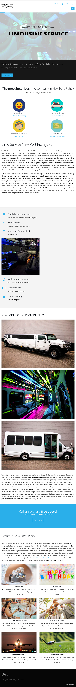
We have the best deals (57, 136)
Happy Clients (19, 113)
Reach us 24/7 (19, 136)
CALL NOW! (38, 520)
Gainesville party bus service (52, 558)
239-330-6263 (70, 684)
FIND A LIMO (7, 75)
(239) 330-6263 (62, 4)
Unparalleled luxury (57, 116)
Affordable (57, 134)
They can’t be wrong (19, 116)
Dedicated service (19, 134)
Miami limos (36, 558)
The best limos (57, 113)
